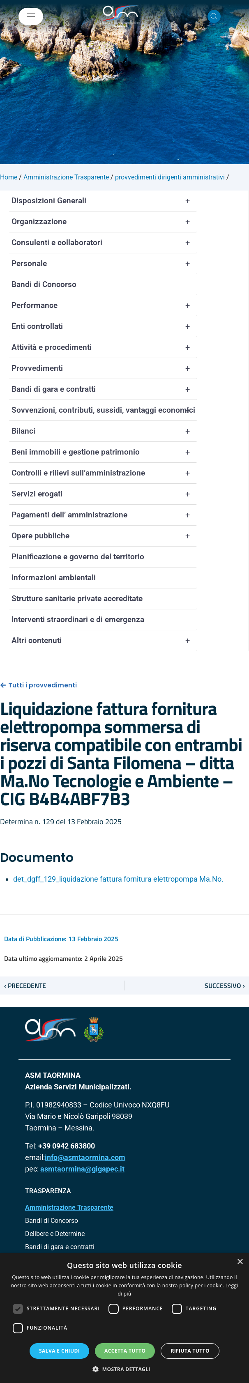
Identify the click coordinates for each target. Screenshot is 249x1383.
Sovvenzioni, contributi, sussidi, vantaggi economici (104, 410)
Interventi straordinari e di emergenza (78, 619)
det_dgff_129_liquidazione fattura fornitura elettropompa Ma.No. (118, 879)
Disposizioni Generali (104, 201)
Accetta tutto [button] (124, 1350)
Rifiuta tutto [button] (190, 1350)
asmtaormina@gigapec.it (82, 1169)
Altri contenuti (104, 640)
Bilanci (104, 431)
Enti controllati (104, 326)
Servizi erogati (104, 494)
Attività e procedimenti (104, 347)
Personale (104, 263)
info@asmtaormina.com (85, 1157)
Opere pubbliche (104, 536)
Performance (104, 305)
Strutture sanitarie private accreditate (77, 598)
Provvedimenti (104, 368)
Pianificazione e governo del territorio (78, 556)
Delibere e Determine (55, 1234)
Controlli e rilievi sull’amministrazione (104, 473)
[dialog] (124, 1318)
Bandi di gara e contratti (104, 389)
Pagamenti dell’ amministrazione (104, 515)
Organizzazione (104, 221)
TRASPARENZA (48, 1191)
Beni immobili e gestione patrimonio (104, 452)
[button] (124, 1369)
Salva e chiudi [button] (59, 1350)
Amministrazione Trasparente (69, 1207)
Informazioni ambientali (54, 577)
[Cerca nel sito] (214, 16)
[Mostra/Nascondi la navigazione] (30, 16)
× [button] (240, 1262)
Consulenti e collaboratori (104, 242)
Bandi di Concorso (44, 284)
